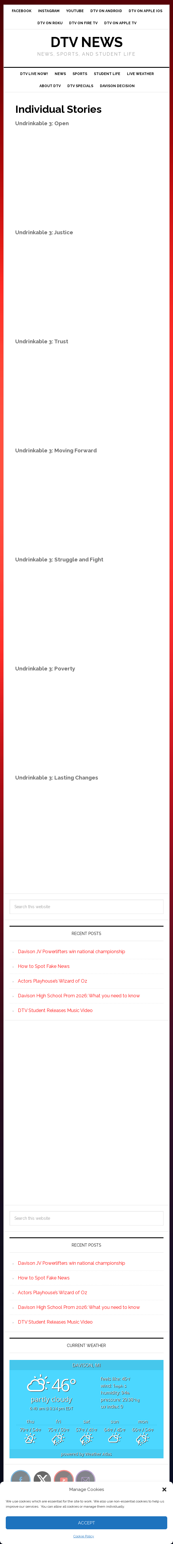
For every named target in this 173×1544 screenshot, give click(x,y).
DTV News (86, 42)
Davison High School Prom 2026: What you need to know (79, 995)
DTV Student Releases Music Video (55, 1010)
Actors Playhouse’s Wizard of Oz (52, 981)
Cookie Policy (83, 1536)
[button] (164, 1489)
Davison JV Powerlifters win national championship (71, 951)
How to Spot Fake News (44, 966)
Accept (86, 1523)
